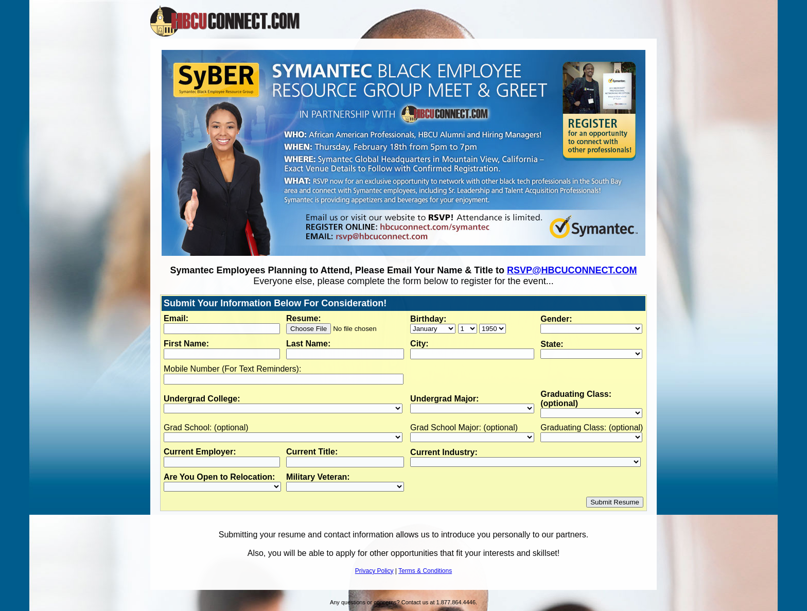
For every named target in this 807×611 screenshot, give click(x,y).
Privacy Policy (374, 570)
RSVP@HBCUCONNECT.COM (572, 270)
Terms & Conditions (425, 570)
